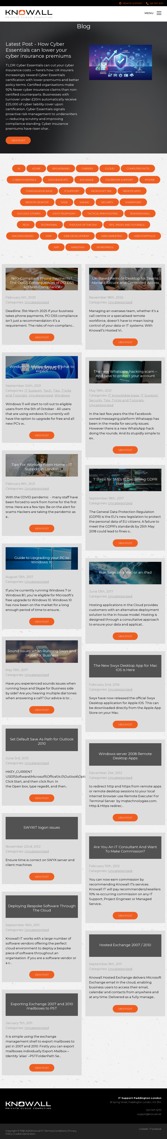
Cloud (109, 168)
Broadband (60, 168)
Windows (78, 247)
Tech (25, 224)
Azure (36, 168)
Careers (87, 168)
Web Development (76, 235)
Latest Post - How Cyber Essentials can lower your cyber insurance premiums (38, 50)
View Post (18, 140)
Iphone (150, 179)
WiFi (56, 247)
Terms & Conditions (55, 1130)
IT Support (71, 190)
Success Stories (29, 213)
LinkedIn (143, 1128)
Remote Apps (132, 190)
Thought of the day (83, 224)
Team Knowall (140, 213)
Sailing (84, 202)
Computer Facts (137, 168)
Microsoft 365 (101, 190)
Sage (64, 202)
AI (19, 168)
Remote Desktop (37, 202)
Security (107, 202)
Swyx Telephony (64, 213)
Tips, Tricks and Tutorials (127, 224)
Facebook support (119, 179)
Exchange (87, 179)
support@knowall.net (149, 1114)
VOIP (48, 235)
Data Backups (58, 179)
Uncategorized (23, 235)
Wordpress (105, 247)
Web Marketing (111, 235)
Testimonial (49, 224)
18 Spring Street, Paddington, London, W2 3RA (135, 1100)
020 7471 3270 (156, 3)
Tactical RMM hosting (103, 213)
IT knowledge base (39, 190)
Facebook (155, 1128)
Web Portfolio (144, 235)
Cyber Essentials (24, 179)
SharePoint (133, 202)
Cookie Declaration (24, 1133)
